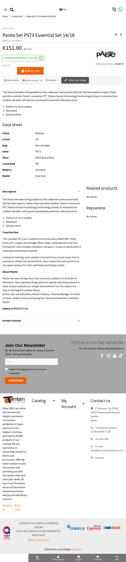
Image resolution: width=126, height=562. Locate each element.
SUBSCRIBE (15, 380)
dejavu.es (77, 549)
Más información (39, 540)
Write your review (75, 80)
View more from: (108, 63)
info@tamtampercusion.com (107, 450)
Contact (97, 457)
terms (25, 369)
